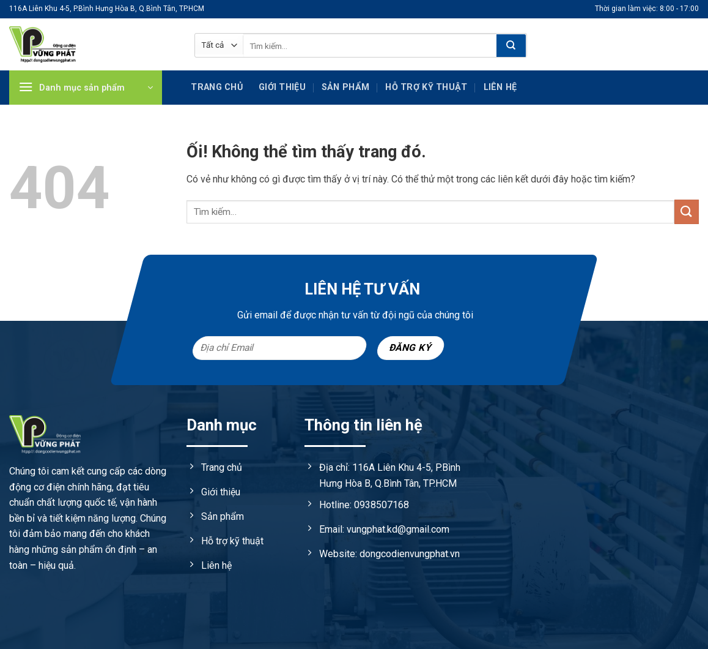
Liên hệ (500, 87)
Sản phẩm (345, 87)
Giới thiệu (282, 87)
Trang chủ (217, 87)
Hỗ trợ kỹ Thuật (426, 87)
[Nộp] (511, 46)
